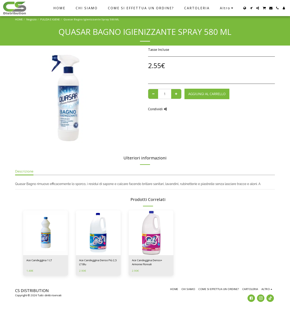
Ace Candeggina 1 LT (39, 260)
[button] (251, 8)
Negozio (31, 19)
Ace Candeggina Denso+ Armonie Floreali (147, 262)
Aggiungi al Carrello (207, 94)
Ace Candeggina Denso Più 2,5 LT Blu (98, 262)
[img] (45, 232)
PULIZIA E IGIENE (50, 19)
